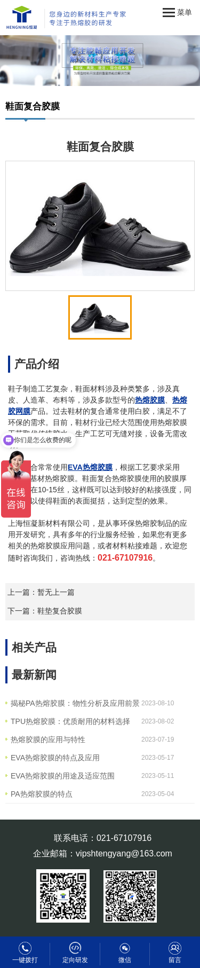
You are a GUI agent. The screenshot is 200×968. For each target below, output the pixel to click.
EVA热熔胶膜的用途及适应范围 (63, 776)
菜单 (177, 13)
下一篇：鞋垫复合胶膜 (44, 611)
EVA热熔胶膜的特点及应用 (55, 757)
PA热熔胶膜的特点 (42, 794)
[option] (100, 225)
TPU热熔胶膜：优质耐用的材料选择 (70, 721)
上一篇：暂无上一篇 (41, 592)
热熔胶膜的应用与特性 (48, 739)
